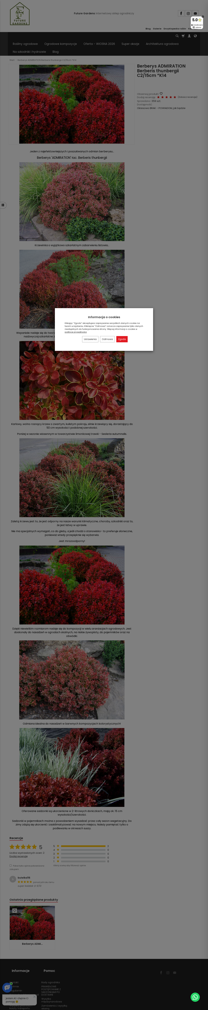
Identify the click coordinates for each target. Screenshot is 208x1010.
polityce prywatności (76, 332)
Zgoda (122, 339)
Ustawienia (90, 339)
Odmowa (107, 339)
